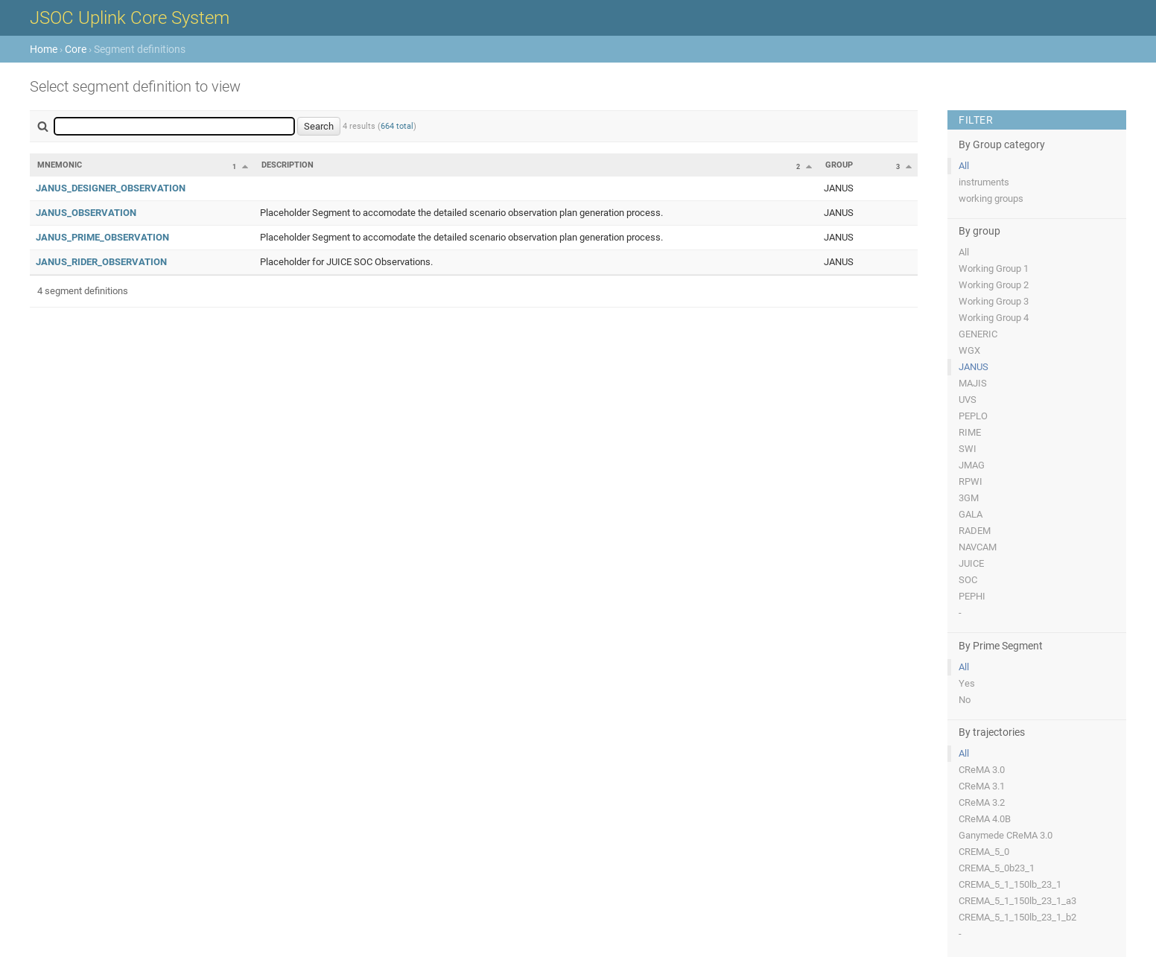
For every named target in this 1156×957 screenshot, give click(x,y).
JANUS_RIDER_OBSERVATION (101, 261)
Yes (967, 683)
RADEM (975, 530)
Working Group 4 (994, 317)
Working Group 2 (994, 284)
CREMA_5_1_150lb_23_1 (1010, 884)
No (965, 699)
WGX (969, 350)
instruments (984, 182)
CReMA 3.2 (982, 802)
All (964, 165)
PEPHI (972, 596)
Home (43, 49)
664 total (397, 126)
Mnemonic (59, 165)
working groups (991, 198)
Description (287, 165)
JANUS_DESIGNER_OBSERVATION (110, 188)
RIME (970, 432)
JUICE (971, 563)
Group (839, 165)
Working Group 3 (994, 301)
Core (75, 49)
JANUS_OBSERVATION (86, 212)
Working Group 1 (994, 268)
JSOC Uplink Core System (129, 17)
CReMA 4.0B (985, 818)
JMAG (972, 465)
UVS (967, 399)
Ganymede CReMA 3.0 (1005, 835)
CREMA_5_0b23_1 (997, 868)
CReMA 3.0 (982, 769)
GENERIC (978, 334)
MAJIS (973, 383)
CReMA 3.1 (982, 786)
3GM (969, 497)
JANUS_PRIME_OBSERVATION (102, 237)
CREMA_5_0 (984, 851)
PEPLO (973, 416)
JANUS (973, 366)
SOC (968, 579)
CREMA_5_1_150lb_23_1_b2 (1017, 917)
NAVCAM (978, 547)
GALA (970, 514)
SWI (967, 448)
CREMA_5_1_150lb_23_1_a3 (1017, 900)
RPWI (970, 481)
